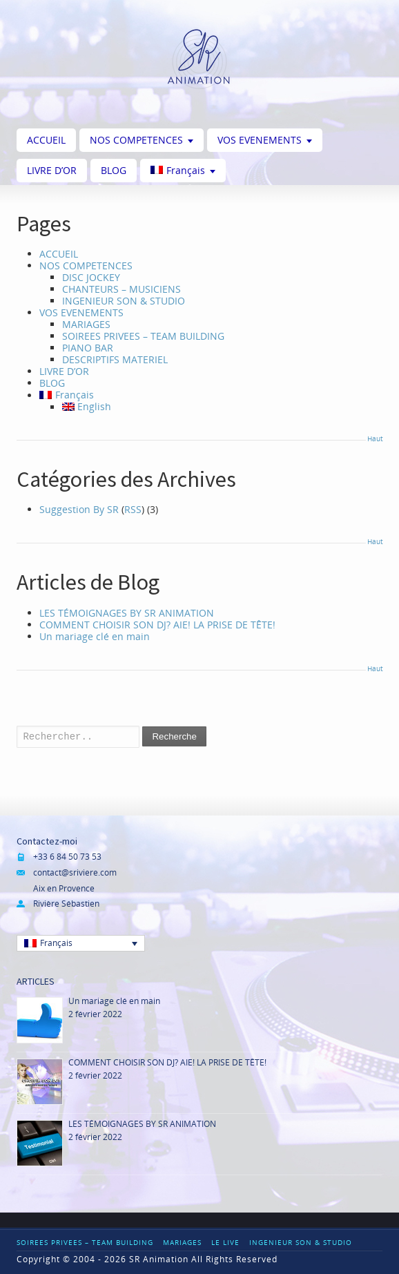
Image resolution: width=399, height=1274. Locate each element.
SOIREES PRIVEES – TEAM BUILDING (143, 335)
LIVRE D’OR (52, 170)
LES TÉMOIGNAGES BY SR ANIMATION (126, 612)
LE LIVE (225, 1242)
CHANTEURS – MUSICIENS (121, 289)
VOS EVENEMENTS (259, 139)
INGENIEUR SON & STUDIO (123, 300)
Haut (374, 438)
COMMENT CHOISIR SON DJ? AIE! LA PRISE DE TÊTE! (157, 624)
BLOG (113, 170)
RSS (133, 509)
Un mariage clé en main (94, 636)
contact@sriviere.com (75, 872)
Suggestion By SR (79, 509)
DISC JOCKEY (91, 277)
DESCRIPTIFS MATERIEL (115, 359)
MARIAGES (86, 324)
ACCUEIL (46, 139)
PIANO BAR (87, 347)
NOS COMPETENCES (136, 139)
